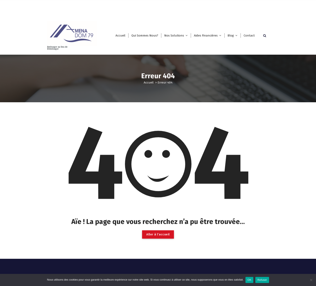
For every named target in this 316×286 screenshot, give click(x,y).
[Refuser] (311, 280)
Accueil (120, 35)
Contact (249, 35)
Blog (231, 35)
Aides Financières (206, 35)
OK (249, 279)
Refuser (262, 279)
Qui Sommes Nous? (144, 35)
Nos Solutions (174, 35)
